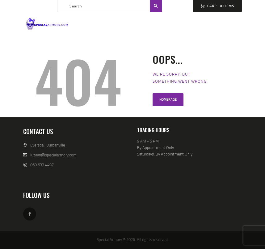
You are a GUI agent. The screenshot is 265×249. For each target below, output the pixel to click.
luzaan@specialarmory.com (53, 155)
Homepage (168, 99)
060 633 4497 (42, 165)
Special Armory (109, 239)
